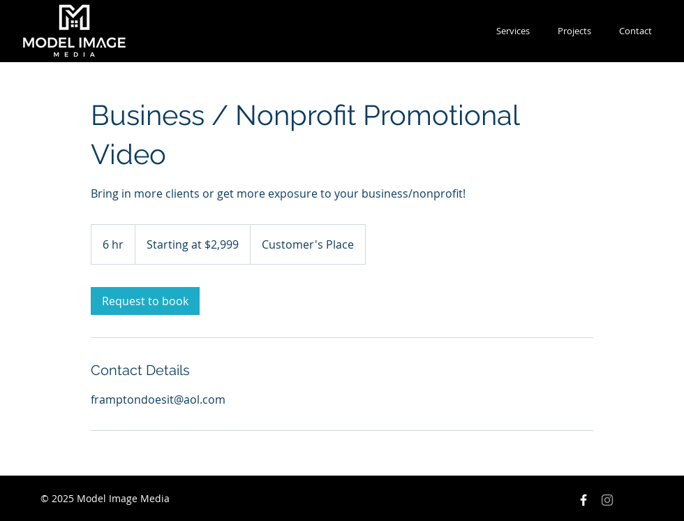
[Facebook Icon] (583, 500)
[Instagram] (607, 500)
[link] (145, 301)
